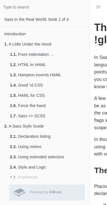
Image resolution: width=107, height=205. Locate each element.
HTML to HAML (28, 64)
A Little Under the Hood (27, 44)
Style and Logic (28, 167)
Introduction (15, 34)
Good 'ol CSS (26, 85)
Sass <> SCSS (27, 116)
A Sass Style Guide (24, 126)
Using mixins (25, 146)
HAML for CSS (27, 95)
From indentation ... (32, 54)
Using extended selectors (37, 157)
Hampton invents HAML (35, 75)
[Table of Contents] (98, 7)
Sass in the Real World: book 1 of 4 (36, 19)
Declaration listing (30, 136)
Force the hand (28, 105)
